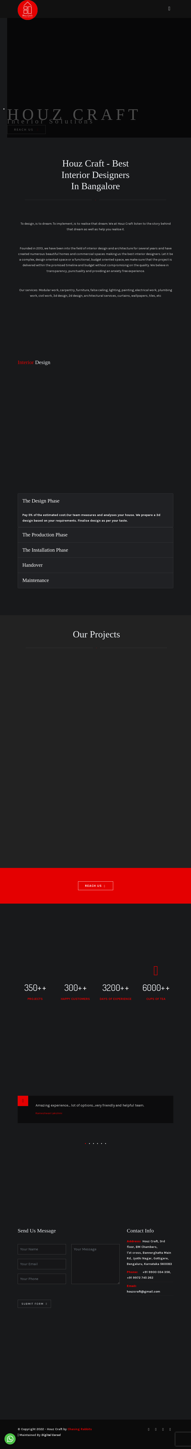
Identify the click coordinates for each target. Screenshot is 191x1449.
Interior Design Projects (63, 693)
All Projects (17, 693)
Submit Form (32, 1303)
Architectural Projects (119, 693)
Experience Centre (169, 693)
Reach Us (93, 886)
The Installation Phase (45, 550)
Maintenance (35, 580)
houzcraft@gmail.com (143, 1291)
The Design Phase (40, 501)
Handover (32, 565)
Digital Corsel (51, 1435)
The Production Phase (45, 535)
